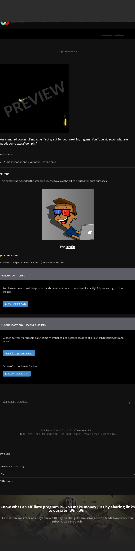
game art (53, 433)
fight (31, 433)
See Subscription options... (19, 353)
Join (119, 34)
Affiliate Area (6, 480)
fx (43, 433)
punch (77, 433)
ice (62, 433)
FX (89, 430)
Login (107, 34)
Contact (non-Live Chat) (12, 466)
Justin (70, 247)
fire (38, 433)
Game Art (59, 430)
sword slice (108, 433)
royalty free (91, 433)
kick (69, 433)
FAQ (2, 473)
